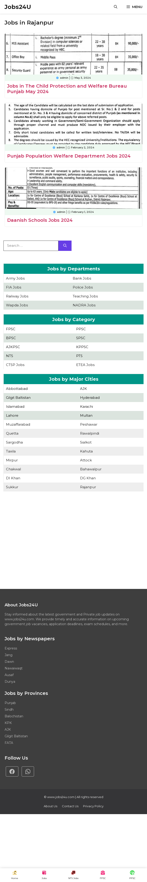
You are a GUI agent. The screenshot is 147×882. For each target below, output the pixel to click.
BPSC (11, 338)
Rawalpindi (89, 433)
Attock (86, 460)
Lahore (12, 415)
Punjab (10, 703)
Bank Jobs (82, 278)
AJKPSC (13, 347)
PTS (79, 356)
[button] (115, 7)
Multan (86, 415)
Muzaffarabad (18, 424)
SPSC (80, 338)
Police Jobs (83, 287)
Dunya (10, 682)
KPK (8, 723)
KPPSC (82, 347)
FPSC (10, 329)
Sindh (9, 709)
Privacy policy (93, 806)
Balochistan (14, 716)
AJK (83, 388)
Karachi (86, 406)
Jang (8, 655)
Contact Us (70, 806)
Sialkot (86, 442)
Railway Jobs (17, 296)
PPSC (81, 329)
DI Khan (13, 478)
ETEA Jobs (85, 365)
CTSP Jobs (15, 365)
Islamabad (15, 406)
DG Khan (88, 478)
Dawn (9, 662)
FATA (9, 743)
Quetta (12, 433)
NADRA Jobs (84, 305)
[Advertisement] (73, 541)
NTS (9, 356)
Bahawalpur (90, 469)
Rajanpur (88, 487)
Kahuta (86, 451)
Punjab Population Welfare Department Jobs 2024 (69, 156)
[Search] (65, 246)
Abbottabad (17, 388)
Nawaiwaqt (14, 668)
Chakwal (13, 469)
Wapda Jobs (17, 305)
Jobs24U (18, 6)
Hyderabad (90, 397)
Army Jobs (15, 278)
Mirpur (12, 460)
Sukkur (12, 487)
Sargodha (14, 442)
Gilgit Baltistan (18, 397)
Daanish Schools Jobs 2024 (40, 220)
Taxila (11, 451)
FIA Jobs (13, 287)
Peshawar (88, 424)
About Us (50, 806)
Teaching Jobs (85, 296)
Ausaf (9, 675)
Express (11, 648)
